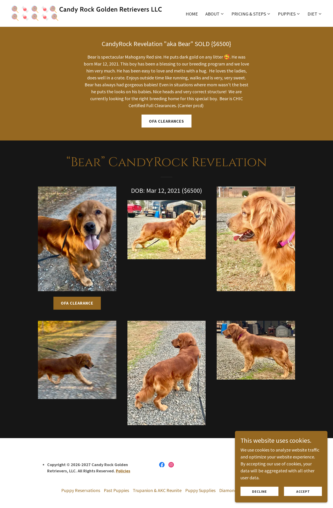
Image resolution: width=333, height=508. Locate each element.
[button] (214, 14)
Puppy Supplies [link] (200, 490)
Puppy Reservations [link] (80, 490)
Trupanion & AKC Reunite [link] (157, 490)
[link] (87, 18)
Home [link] (192, 14)
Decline (259, 491)
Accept (303, 491)
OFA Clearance (77, 303)
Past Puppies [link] (116, 490)
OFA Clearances (166, 121)
